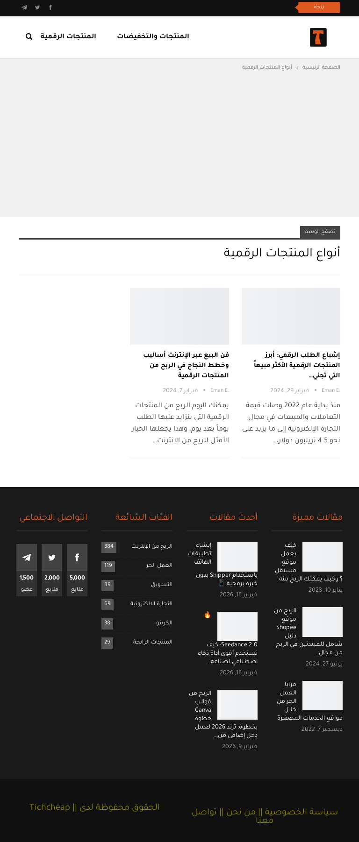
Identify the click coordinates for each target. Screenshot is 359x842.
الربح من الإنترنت (151, 547)
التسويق (161, 585)
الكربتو (164, 624)
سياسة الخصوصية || (297, 813)
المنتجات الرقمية (68, 37)
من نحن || (236, 813)
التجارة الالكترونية (151, 604)
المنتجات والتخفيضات (153, 37)
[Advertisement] (179, 143)
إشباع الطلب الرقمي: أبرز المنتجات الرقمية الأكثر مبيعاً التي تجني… (297, 366)
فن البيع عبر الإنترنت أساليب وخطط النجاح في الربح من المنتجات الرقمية (186, 366)
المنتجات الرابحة (152, 643)
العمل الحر (159, 566)
